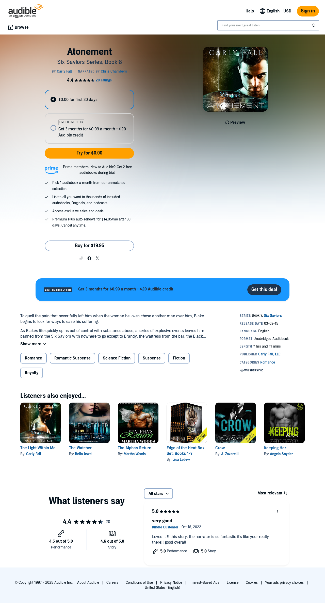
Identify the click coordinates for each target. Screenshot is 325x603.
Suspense (152, 358)
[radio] (89, 99)
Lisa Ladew (181, 459)
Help (250, 11)
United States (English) (162, 587)
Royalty (31, 372)
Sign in (308, 11)
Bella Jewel (83, 454)
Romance (33, 358)
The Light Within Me (38, 448)
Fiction (179, 358)
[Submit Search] (314, 25)
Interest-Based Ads (204, 582)
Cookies (252, 582)
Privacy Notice (171, 582)
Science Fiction (117, 358)
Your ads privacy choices (284, 582)
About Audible (88, 582)
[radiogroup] (89, 117)
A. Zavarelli (230, 454)
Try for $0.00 (89, 153)
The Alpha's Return (134, 448)
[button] (81, 258)
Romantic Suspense (72, 358)
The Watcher (80, 448)
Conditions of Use (139, 582)
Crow (220, 448)
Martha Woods (135, 454)
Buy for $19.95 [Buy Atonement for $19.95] (89, 245)
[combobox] (268, 25)
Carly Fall (33, 454)
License (232, 582)
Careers (112, 582)
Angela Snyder (281, 454)
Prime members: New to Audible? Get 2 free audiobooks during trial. (97, 170)
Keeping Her (275, 448)
